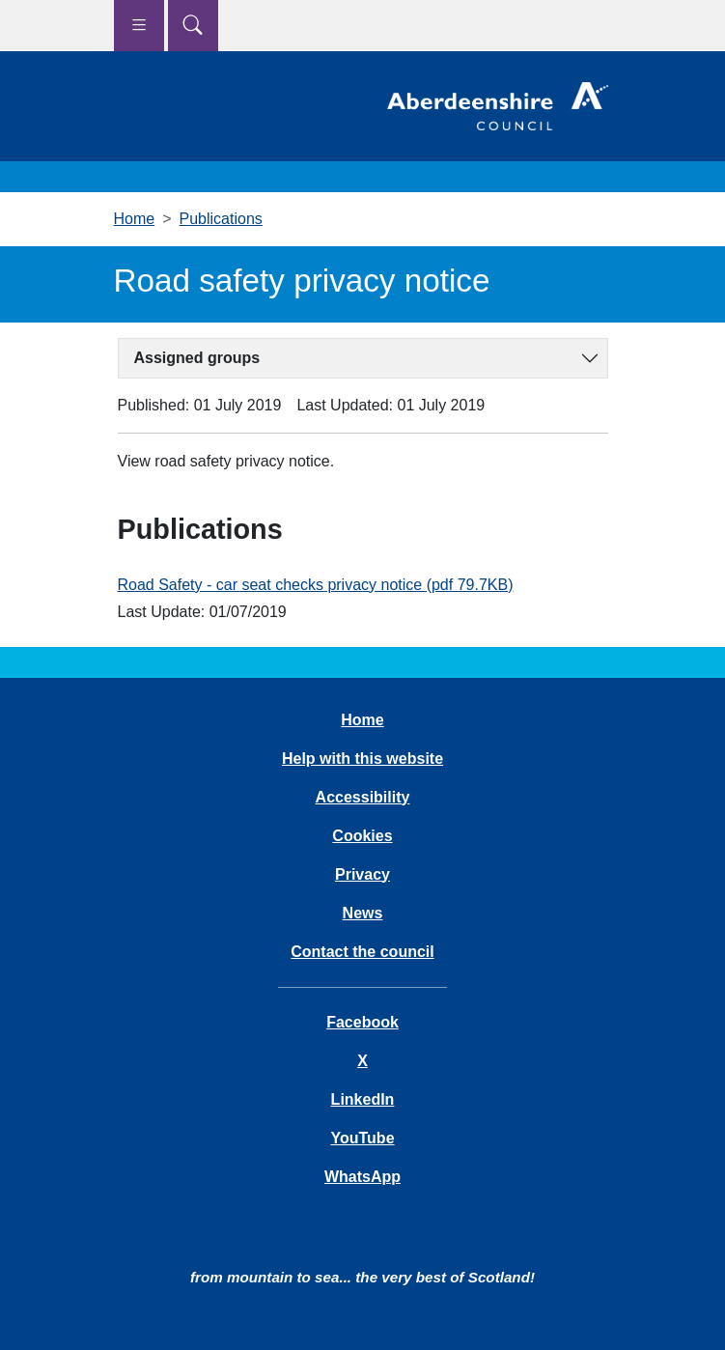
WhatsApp (362, 1176)
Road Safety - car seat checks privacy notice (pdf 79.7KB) (316, 585)
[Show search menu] (193, 25)
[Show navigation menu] (139, 25)
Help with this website (362, 758)
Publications (221, 219)
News (363, 913)
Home (134, 219)
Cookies (362, 836)
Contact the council (362, 951)
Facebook (362, 1022)
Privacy (362, 874)
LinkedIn (363, 1099)
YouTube (362, 1138)
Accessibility (363, 797)
